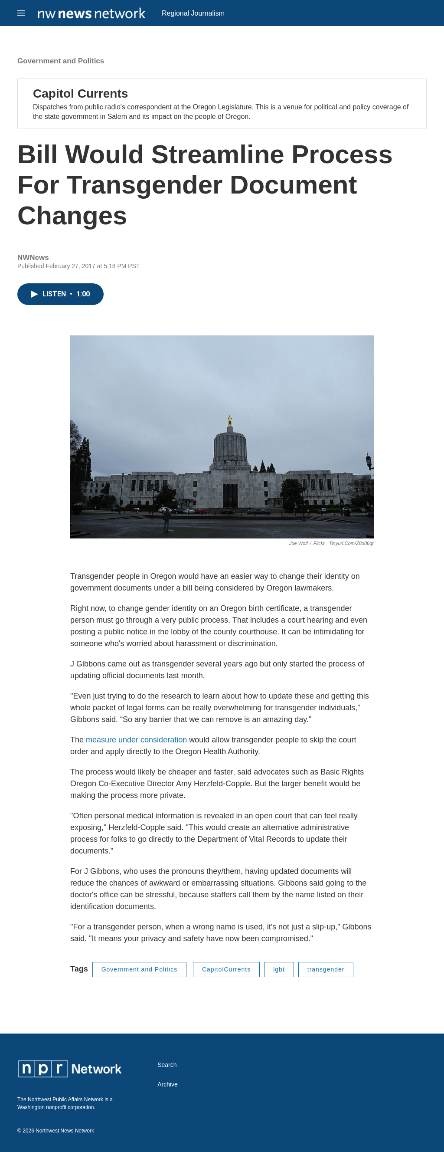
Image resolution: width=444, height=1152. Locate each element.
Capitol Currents (80, 93)
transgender (326, 969)
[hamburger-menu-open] (21, 13)
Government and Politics (60, 61)
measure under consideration (136, 739)
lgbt (279, 969)
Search (166, 1065)
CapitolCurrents (226, 969)
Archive (167, 1084)
